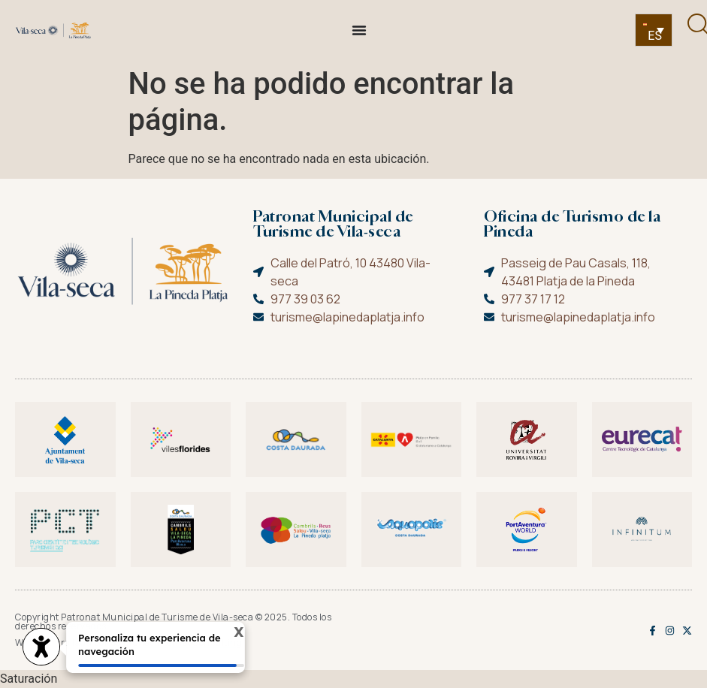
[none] (653, 30)
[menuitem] (653, 30)
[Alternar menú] (359, 30)
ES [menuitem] (655, 36)
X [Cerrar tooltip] (229, 633)
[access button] (41, 648)
